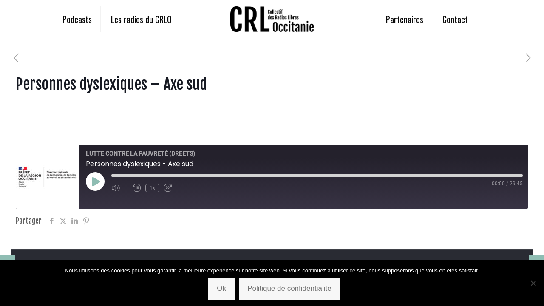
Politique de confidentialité (289, 288)
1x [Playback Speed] (152, 188)
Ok (221, 288)
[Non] (533, 283)
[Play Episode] (95, 181)
